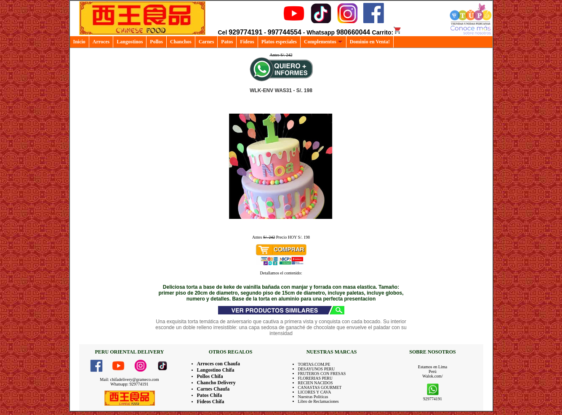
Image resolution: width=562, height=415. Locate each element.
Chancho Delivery (216, 383)
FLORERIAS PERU (315, 378)
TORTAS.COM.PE (314, 364)
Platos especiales (279, 42)
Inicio (79, 42)
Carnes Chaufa (213, 389)
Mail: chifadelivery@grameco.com (129, 379)
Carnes (206, 42)
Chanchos (181, 42)
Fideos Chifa (210, 401)
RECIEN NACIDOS (315, 382)
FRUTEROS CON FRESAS (322, 373)
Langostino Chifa (215, 370)
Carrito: (387, 32)
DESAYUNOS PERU (316, 369)
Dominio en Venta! (370, 42)
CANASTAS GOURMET (320, 387)
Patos (227, 42)
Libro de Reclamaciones (318, 401)
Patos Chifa (209, 395)
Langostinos (130, 42)
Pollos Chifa (210, 376)
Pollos (156, 42)
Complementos (323, 42)
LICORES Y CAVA (314, 392)
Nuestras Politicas (313, 396)
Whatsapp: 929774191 (129, 384)
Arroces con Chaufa (218, 364)
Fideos (247, 42)
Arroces (101, 42)
